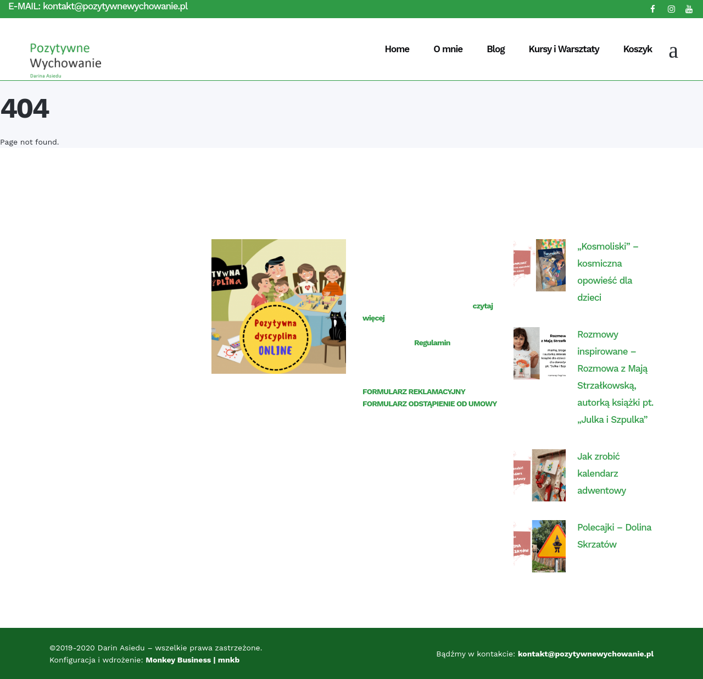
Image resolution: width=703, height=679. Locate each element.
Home (397, 48)
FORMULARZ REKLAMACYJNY (413, 391)
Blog (495, 48)
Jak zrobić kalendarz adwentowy (601, 473)
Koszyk (637, 48)
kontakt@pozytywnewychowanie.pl (115, 6)
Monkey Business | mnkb (194, 659)
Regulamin (432, 342)
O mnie (447, 48)
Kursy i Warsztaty (563, 48)
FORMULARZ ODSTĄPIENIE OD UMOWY (429, 403)
